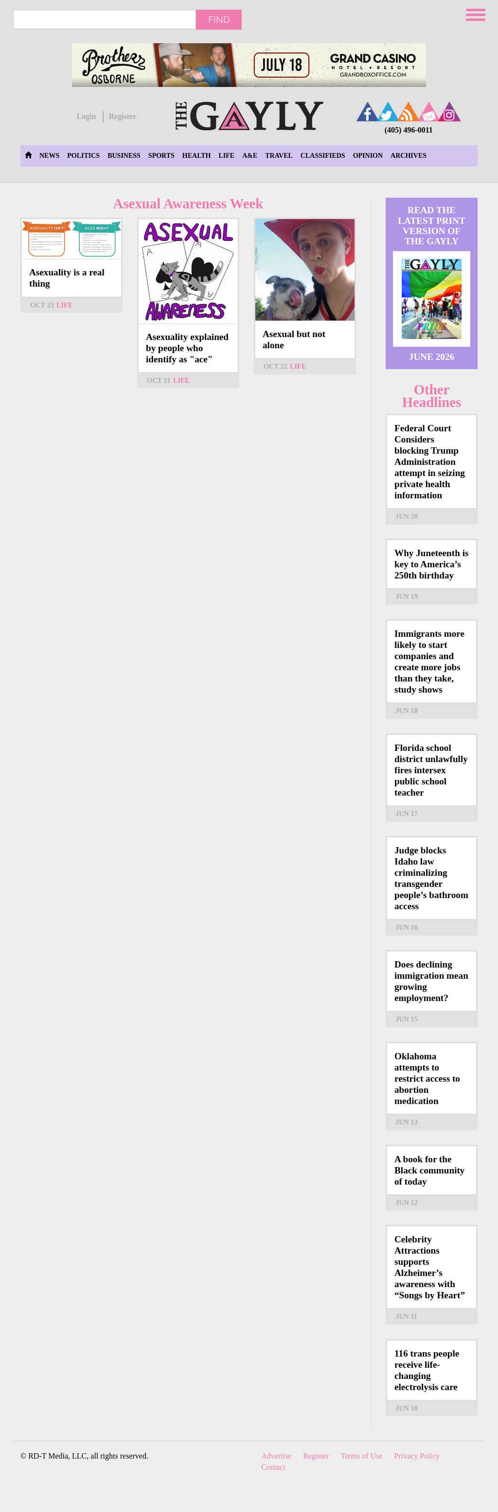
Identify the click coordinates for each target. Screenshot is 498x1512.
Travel (279, 155)
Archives (409, 155)
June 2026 (431, 357)
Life (226, 155)
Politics (83, 155)
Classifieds (323, 155)
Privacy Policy (417, 1456)
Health (196, 155)
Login (86, 116)
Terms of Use (362, 1456)
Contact (273, 1467)
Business (124, 155)
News (49, 155)
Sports (161, 155)
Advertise (276, 1456)
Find (219, 19)
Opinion (368, 155)
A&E (249, 155)
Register (122, 116)
